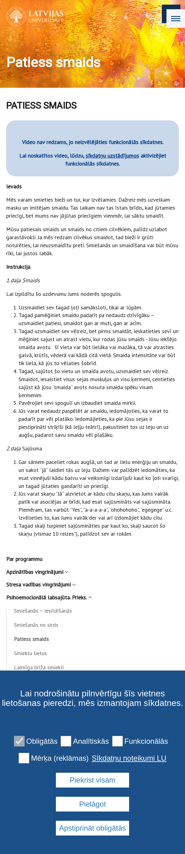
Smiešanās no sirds (36, 624)
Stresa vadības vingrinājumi (40, 584)
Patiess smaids (31, 639)
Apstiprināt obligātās (92, 828)
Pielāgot (92, 804)
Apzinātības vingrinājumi (37, 571)
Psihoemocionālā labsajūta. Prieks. (48, 597)
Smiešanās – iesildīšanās (43, 610)
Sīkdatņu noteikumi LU (129, 758)
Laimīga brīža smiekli (39, 667)
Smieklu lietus (30, 653)
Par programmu (24, 558)
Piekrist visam (92, 780)
